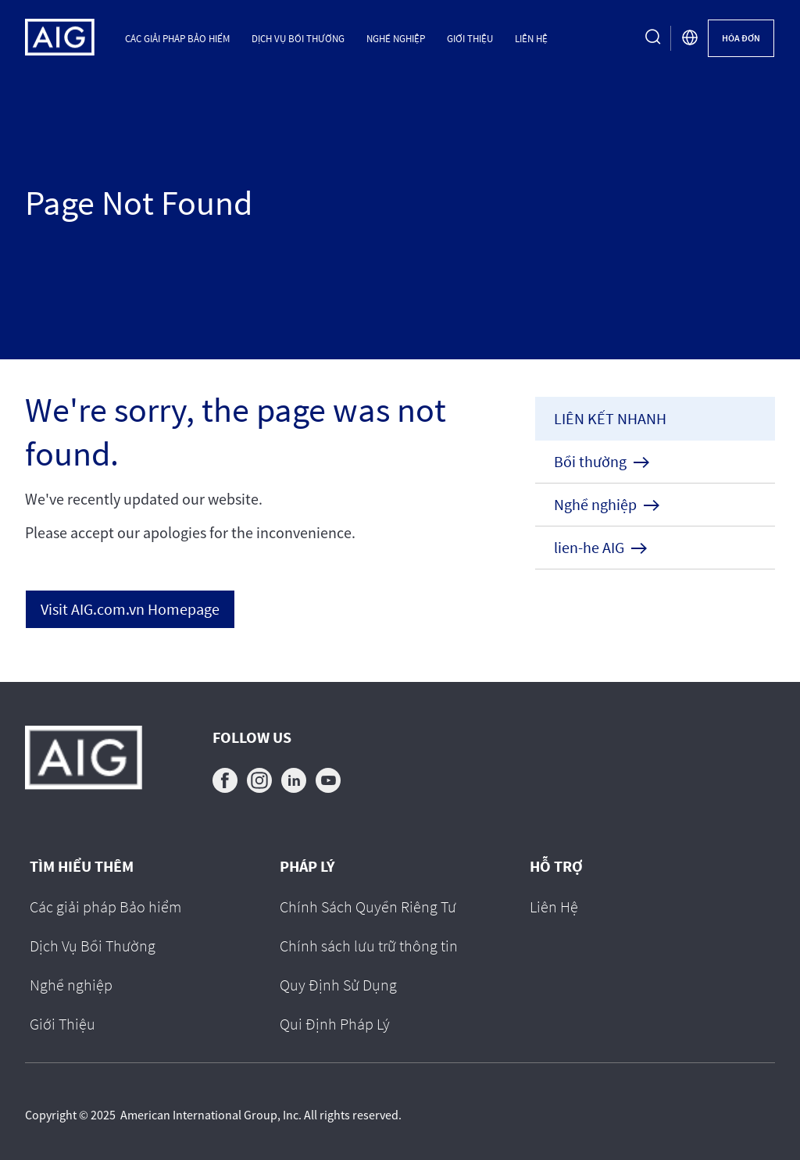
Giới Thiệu (470, 38)
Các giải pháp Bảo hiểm (177, 38)
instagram (259, 780)
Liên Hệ (531, 38)
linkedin (293, 780)
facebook (225, 780)
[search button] (653, 38)
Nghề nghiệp (395, 38)
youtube (328, 780)
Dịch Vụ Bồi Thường (298, 38)
